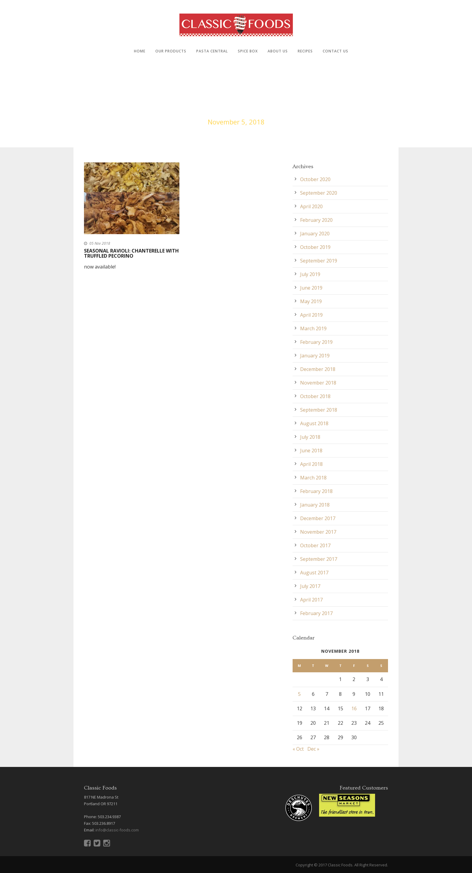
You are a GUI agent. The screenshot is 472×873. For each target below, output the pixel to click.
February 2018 (316, 491)
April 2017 (311, 599)
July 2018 (310, 437)
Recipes (305, 51)
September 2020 (318, 193)
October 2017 (315, 545)
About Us (278, 51)
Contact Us (335, 51)
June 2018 (311, 450)
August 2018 (314, 423)
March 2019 (313, 328)
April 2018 (311, 464)
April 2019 (311, 315)
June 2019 (311, 287)
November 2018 (318, 382)
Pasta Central (212, 51)
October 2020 (315, 179)
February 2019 (316, 342)
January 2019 (315, 355)
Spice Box (248, 51)
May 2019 (311, 301)
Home (139, 51)
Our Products (170, 51)
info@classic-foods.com (117, 830)
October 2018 (315, 396)
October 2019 (315, 247)
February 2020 (316, 220)
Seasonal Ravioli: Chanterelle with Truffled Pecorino (131, 253)
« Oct (298, 749)
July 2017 (310, 586)
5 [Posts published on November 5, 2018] (299, 694)
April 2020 (311, 206)
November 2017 (318, 532)
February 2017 (316, 613)
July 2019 (310, 274)
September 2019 (318, 260)
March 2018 (313, 477)
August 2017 (314, 572)
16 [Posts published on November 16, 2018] (354, 708)
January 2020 (315, 233)
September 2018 (318, 410)
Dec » (313, 749)
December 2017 (317, 518)
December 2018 (317, 369)
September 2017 (318, 559)
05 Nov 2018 (99, 243)
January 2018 (315, 504)
